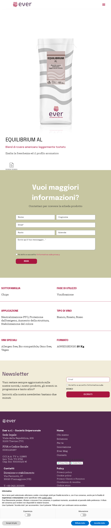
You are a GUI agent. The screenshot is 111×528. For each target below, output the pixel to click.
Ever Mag (62, 451)
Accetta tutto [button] (99, 523)
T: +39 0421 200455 (14, 485)
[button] (103, 4)
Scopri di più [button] (11, 523)
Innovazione (64, 447)
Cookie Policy (77, 463)
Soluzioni (62, 439)
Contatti (62, 455)
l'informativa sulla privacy (48, 255)
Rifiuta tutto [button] (80, 523)
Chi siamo (63, 435)
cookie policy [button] (47, 498)
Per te (60, 443)
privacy (69, 389)
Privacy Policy (64, 463)
